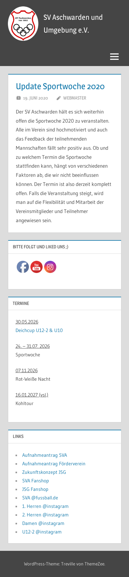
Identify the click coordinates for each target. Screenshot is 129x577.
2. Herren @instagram (45, 515)
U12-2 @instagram (42, 532)
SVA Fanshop (35, 480)
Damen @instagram (43, 523)
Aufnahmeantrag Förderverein (53, 463)
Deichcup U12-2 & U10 (39, 330)
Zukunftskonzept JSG (44, 472)
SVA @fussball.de (40, 498)
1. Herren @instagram (45, 506)
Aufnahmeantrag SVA (44, 455)
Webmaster (74, 98)
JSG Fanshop (35, 489)
